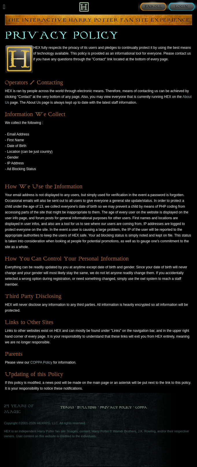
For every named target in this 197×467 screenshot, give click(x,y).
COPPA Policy (41, 362)
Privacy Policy (116, 407)
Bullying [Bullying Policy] (86, 407)
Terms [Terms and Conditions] (67, 407)
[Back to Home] (84, 7)
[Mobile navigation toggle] (4, 7)
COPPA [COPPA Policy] (141, 407)
